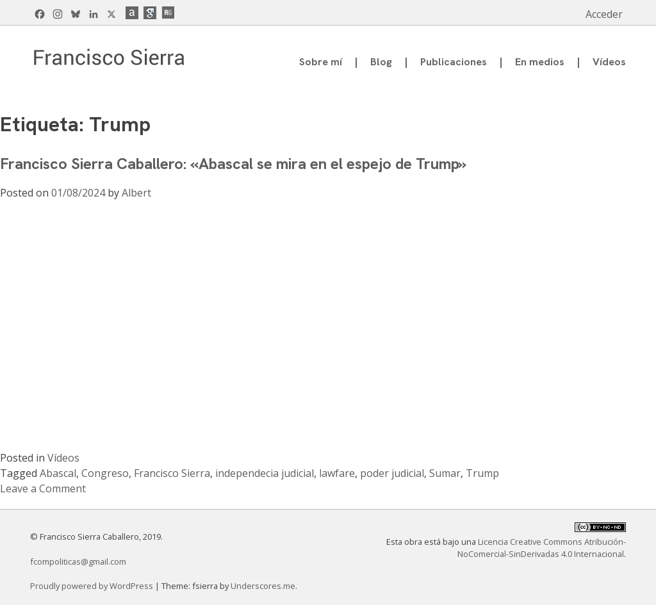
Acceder (604, 14)
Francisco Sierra (172, 473)
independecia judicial (264, 473)
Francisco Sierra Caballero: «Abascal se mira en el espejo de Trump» (233, 163)
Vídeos (609, 62)
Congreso (105, 473)
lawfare (337, 473)
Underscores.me (263, 586)
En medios (539, 62)
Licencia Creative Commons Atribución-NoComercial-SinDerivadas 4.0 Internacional (541, 548)
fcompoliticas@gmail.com (78, 561)
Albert (136, 193)
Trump (482, 473)
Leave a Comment (43, 488)
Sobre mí (320, 62)
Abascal (58, 473)
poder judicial (392, 473)
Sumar (445, 473)
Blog (381, 62)
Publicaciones (453, 62)
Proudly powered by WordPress (92, 586)
